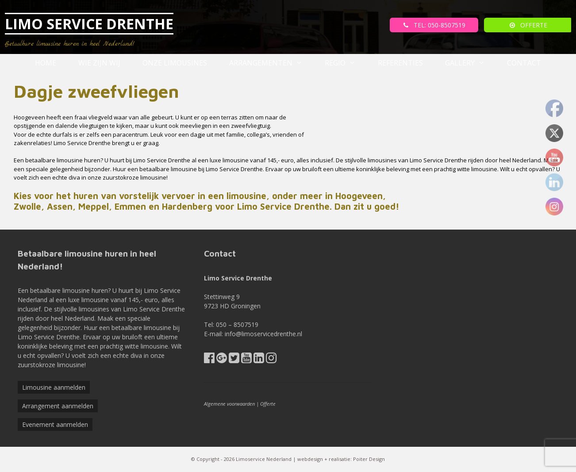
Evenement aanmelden (55, 424)
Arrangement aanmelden (57, 406)
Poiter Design (369, 459)
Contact (524, 63)
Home (45, 63)
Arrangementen (271, 63)
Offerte (268, 403)
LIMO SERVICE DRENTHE (89, 23)
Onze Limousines (174, 63)
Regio (346, 63)
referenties (400, 63)
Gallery (470, 63)
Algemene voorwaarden (229, 403)
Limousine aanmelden (53, 387)
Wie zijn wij (99, 63)
